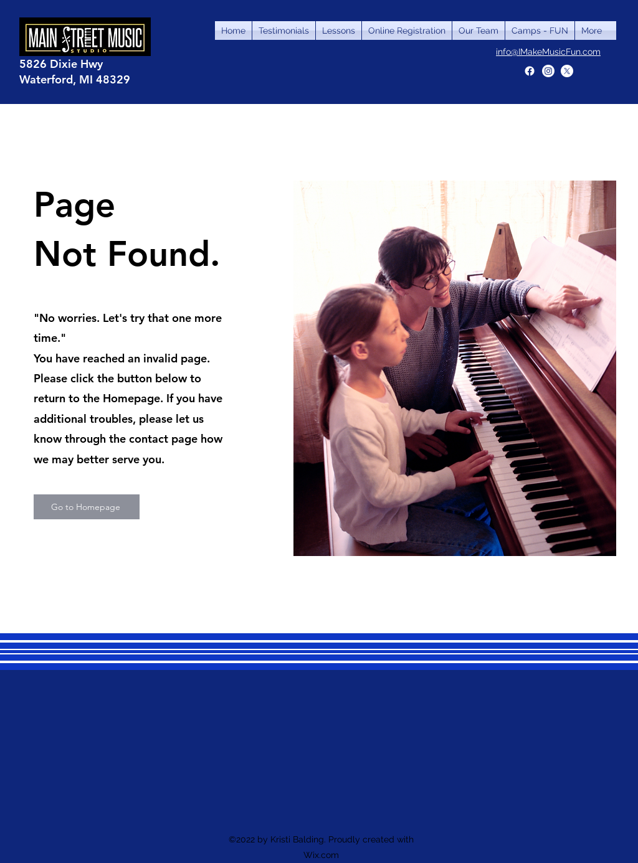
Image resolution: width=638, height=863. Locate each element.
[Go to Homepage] (87, 506)
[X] (567, 71)
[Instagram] (548, 71)
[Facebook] (529, 71)
